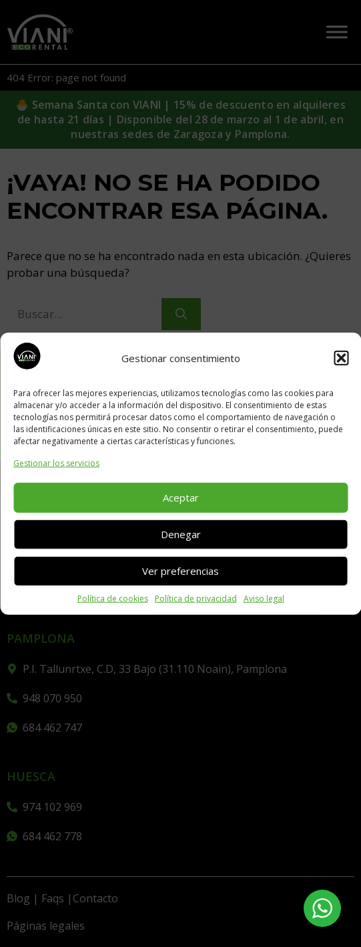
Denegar (181, 534)
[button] (341, 358)
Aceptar (181, 497)
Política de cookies (112, 598)
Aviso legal (264, 598)
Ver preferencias (180, 571)
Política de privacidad (196, 598)
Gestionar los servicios (56, 462)
